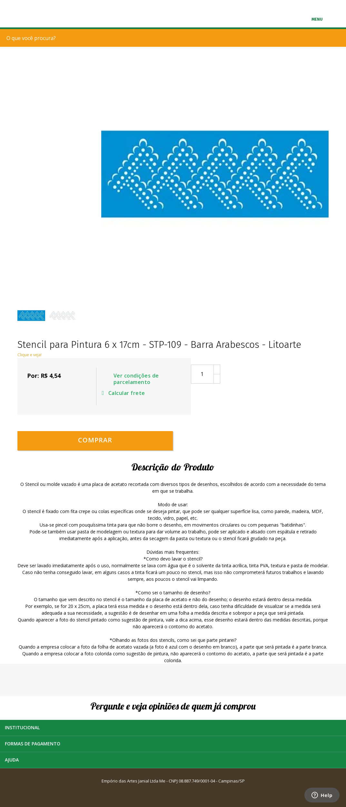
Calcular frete (124, 393)
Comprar (95, 440)
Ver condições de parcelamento (136, 379)
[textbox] (174, 38)
